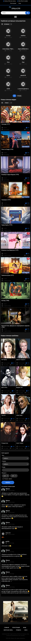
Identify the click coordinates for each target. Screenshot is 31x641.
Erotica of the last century (10, 1)
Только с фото (8, 478)
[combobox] (15, 458)
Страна (4, 461)
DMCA (25, 630)
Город (3, 467)
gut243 (7, 541)
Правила (18, 630)
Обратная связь (8, 630)
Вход (20, 3)
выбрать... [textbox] (6, 458)
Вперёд (19, 95)
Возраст (4, 473)
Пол (3, 455)
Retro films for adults (23, 1)
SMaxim (8, 488)
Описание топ (6, 546)
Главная (6, 627)
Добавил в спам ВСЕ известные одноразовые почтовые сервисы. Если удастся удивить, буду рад (15, 494)
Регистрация (13, 3)
